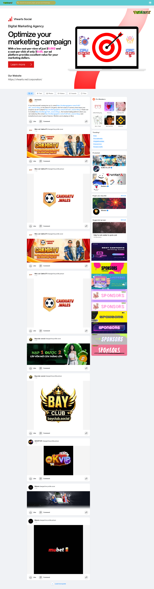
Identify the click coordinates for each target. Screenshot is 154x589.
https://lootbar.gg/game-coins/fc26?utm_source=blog (62, 110)
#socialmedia (97, 138)
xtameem (38, 100)
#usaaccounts (98, 147)
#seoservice (97, 144)
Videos (61, 93)
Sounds (72, 93)
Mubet (37, 486)
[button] (36, 3)
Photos (49, 93)
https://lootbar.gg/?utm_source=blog (47, 112)
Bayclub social (40, 339)
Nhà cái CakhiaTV (41, 129)
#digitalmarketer (98, 141)
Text (39, 93)
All (30, 93)
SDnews (104, 210)
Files (83, 93)
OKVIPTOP (38, 441)
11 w (36, 101)
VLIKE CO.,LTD (106, 168)
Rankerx (105, 186)
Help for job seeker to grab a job (105, 235)
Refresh (123, 195)
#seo (95, 136)
